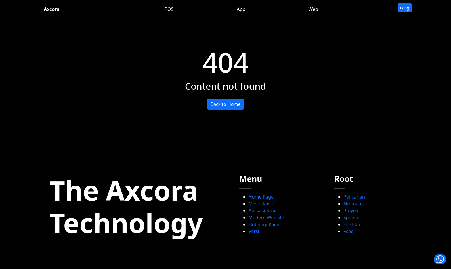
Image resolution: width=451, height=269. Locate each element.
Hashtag (352, 224)
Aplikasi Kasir (263, 210)
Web (313, 9)
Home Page (261, 197)
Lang (404, 8)
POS (169, 9)
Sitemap (352, 204)
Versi (254, 231)
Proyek (350, 210)
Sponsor (352, 217)
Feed (348, 231)
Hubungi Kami (264, 224)
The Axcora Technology (126, 206)
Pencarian (354, 197)
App (241, 9)
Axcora (52, 9)
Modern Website (266, 217)
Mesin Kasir (261, 204)
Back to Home (226, 104)
